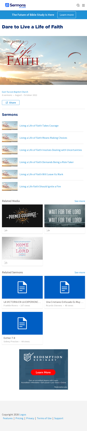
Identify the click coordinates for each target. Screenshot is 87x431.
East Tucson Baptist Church (15, 91)
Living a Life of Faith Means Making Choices (43, 137)
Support (58, 418)
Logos (22, 414)
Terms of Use (44, 418)
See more (80, 201)
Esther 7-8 (9, 338)
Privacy (30, 418)
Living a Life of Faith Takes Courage (39, 125)
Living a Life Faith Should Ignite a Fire (40, 186)
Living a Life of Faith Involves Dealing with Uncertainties (51, 150)
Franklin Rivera (11, 305)
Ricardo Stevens (54, 305)
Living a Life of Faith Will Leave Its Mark (41, 174)
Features (8, 418)
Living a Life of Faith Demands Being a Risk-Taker (47, 162)
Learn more (67, 15)
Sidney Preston (11, 341)
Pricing (19, 418)
